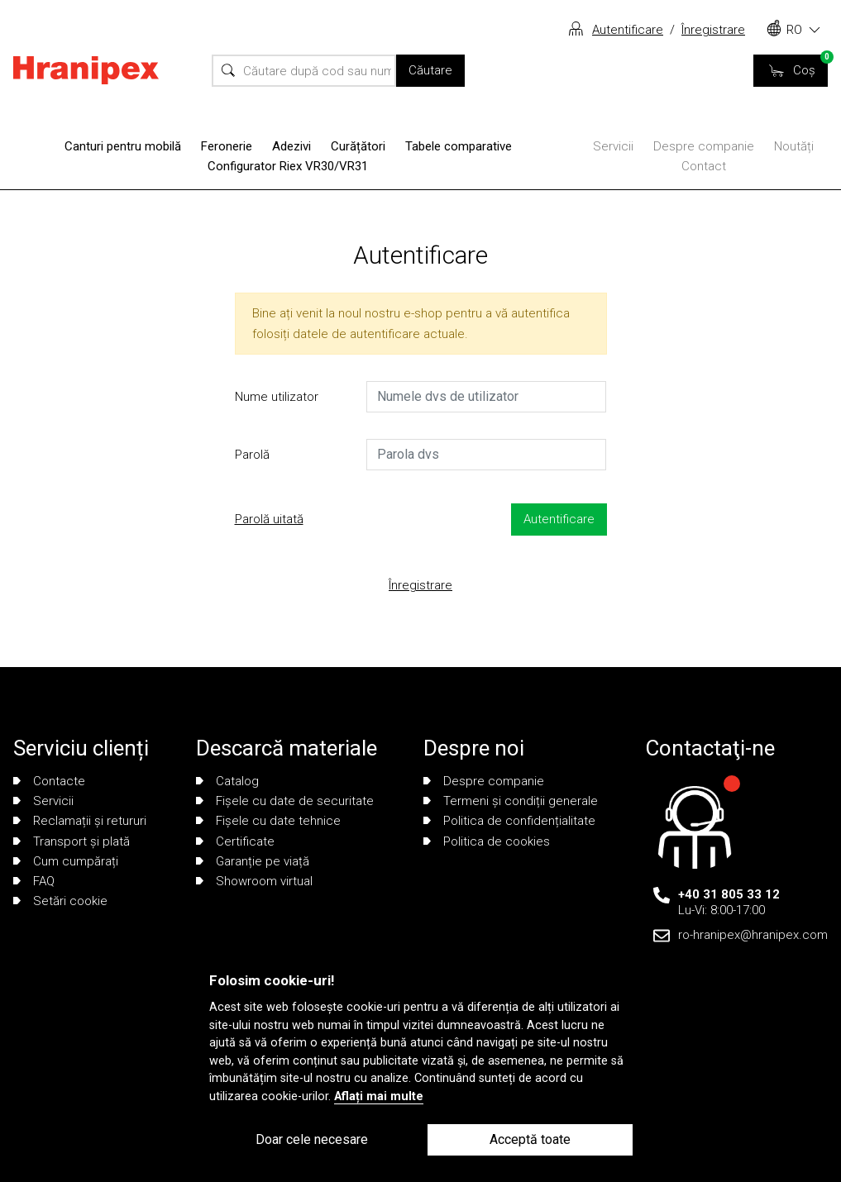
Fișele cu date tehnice (268, 820)
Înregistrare (713, 29)
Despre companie (703, 146)
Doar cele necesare (312, 1139)
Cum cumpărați (65, 861)
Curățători (358, 146)
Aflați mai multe (378, 1096)
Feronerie (226, 146)
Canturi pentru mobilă (123, 146)
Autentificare (627, 29)
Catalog (227, 781)
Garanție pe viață (252, 861)
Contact (703, 166)
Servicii (613, 146)
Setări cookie (60, 901)
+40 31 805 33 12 (729, 894)
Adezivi (291, 146)
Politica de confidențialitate (509, 820)
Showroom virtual (254, 881)
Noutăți (794, 146)
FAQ (34, 881)
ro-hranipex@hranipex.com (753, 934)
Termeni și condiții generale (510, 801)
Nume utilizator (276, 396)
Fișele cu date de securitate (285, 801)
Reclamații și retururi (79, 820)
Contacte (49, 781)
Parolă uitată (269, 519)
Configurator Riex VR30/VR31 (288, 166)
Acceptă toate (530, 1139)
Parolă (252, 454)
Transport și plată (71, 841)
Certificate (235, 841)
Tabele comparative (458, 146)
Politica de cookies (486, 841)
